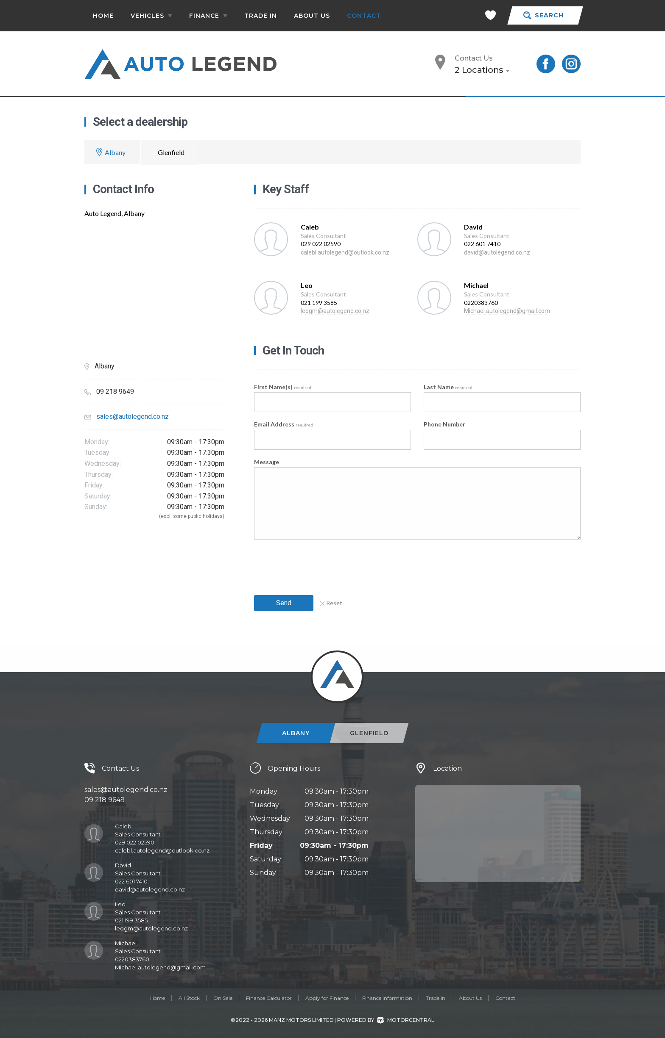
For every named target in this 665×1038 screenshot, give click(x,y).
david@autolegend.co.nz (497, 252)
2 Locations (479, 70)
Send (283, 603)
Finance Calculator (269, 998)
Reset (331, 602)
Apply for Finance (327, 998)
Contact (364, 15)
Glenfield (171, 152)
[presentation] (318, 564)
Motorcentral (405, 1020)
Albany (115, 152)
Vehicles (151, 15)
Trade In (260, 15)
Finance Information (387, 998)
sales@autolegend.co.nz (132, 416)
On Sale (222, 998)
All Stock (189, 998)
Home (103, 15)
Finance (208, 15)
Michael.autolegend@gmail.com (507, 310)
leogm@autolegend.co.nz (335, 310)
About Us (312, 15)
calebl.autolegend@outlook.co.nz (345, 252)
